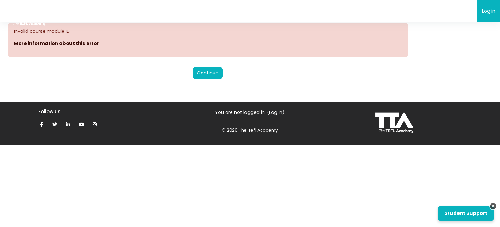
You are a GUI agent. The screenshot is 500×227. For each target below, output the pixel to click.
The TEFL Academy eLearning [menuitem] (98, 10)
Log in (488, 11)
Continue (208, 73)
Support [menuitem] (149, 11)
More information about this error (56, 43)
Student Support (465, 213)
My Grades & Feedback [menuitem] (195, 11)
